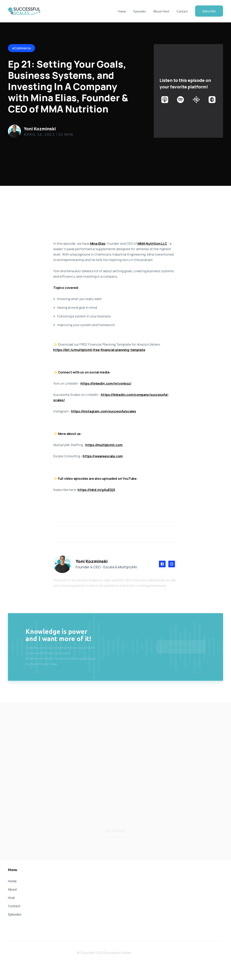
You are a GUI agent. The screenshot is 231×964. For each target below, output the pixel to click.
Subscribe (209, 11)
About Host (161, 11)
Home (122, 11)
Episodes (139, 11)
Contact (182, 11)
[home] (24, 11)
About (12, 889)
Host (11, 898)
